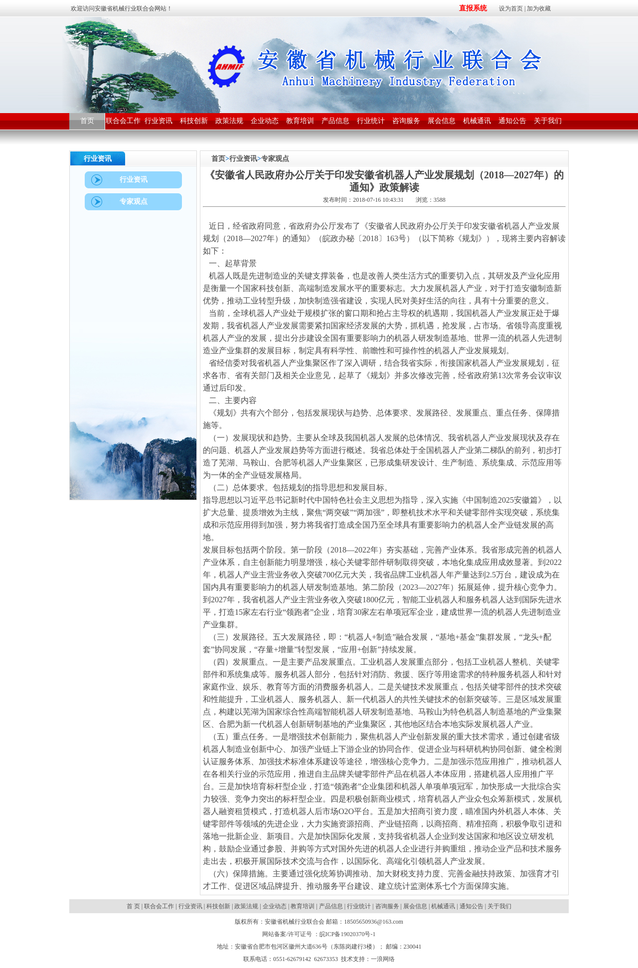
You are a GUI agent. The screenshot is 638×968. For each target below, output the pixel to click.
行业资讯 (243, 158)
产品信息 (331, 906)
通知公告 (471, 906)
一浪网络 (383, 959)
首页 (218, 158)
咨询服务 (387, 906)
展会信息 (415, 906)
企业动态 (275, 906)
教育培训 (303, 906)
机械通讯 (443, 906)
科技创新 (218, 906)
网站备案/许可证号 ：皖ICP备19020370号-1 (318, 934)
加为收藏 (539, 8)
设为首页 (511, 8)
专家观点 (275, 158)
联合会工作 (159, 906)
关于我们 (499, 906)
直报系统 (473, 8)
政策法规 (246, 906)
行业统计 (359, 906)
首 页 (134, 906)
